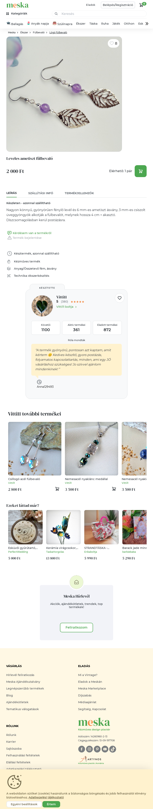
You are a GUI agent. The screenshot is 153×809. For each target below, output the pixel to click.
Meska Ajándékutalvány (23, 682)
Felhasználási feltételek (23, 755)
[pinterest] (97, 749)
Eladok (90, 4)
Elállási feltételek (18, 762)
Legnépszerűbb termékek (25, 688)
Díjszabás (84, 695)
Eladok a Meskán (90, 682)
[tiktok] (112, 749)
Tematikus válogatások (22, 709)
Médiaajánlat (87, 702)
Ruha (105, 24)
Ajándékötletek (17, 702)
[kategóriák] (17, 13)
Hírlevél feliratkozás (20, 675)
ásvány (52, 268)
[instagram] (89, 749)
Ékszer (80, 24)
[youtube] (104, 749)
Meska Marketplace (92, 688)
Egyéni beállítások (24, 804)
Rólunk (11, 735)
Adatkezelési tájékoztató (46, 797)
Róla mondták (76, 340)
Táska (93, 24)
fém (42, 268)
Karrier (11, 742)
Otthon (129, 24)
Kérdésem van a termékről (28, 233)
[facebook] (81, 749)
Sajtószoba (14, 749)
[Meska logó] (112, 725)
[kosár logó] (141, 5)
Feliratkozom (76, 627)
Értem (51, 804)
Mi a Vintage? (87, 675)
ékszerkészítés (38, 276)
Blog (9, 695)
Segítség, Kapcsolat (92, 709)
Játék (116, 24)
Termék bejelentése (24, 237)
